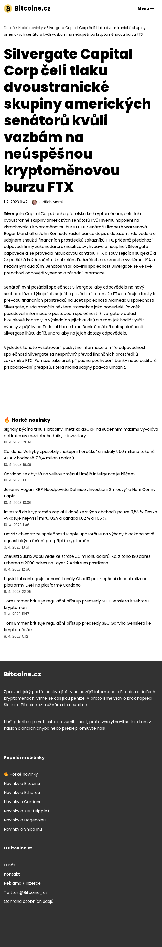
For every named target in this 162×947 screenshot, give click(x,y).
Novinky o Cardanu (22, 802)
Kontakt (12, 874)
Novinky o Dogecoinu (25, 820)
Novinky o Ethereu (22, 792)
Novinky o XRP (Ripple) (26, 811)
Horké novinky (30, 27)
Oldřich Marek (51, 202)
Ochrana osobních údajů (28, 901)
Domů (9, 27)
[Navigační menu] (146, 8)
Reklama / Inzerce (22, 883)
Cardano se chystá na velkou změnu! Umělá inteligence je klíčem (69, 474)
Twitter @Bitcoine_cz (26, 892)
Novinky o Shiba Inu (23, 829)
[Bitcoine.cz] (27, 8)
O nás (9, 865)
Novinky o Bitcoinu (22, 783)
